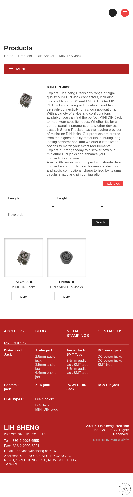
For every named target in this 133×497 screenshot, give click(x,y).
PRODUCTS (14, 358)
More (23, 309)
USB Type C (13, 420)
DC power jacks (109, 373)
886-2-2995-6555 (26, 465)
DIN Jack (41, 427)
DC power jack (110, 366)
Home (9, 57)
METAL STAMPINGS (77, 347)
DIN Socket (45, 57)
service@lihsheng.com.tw (35, 477)
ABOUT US (14, 344)
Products (25, 57)
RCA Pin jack (108, 405)
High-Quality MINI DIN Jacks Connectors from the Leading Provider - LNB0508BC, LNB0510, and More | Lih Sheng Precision (36, 12)
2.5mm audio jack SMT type (77, 380)
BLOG (40, 344)
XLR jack (42, 405)
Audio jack (44, 366)
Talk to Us (113, 195)
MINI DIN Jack (46, 432)
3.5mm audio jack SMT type (77, 389)
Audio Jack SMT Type (76, 368)
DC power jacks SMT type (109, 380)
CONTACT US (110, 344)
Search (100, 234)
